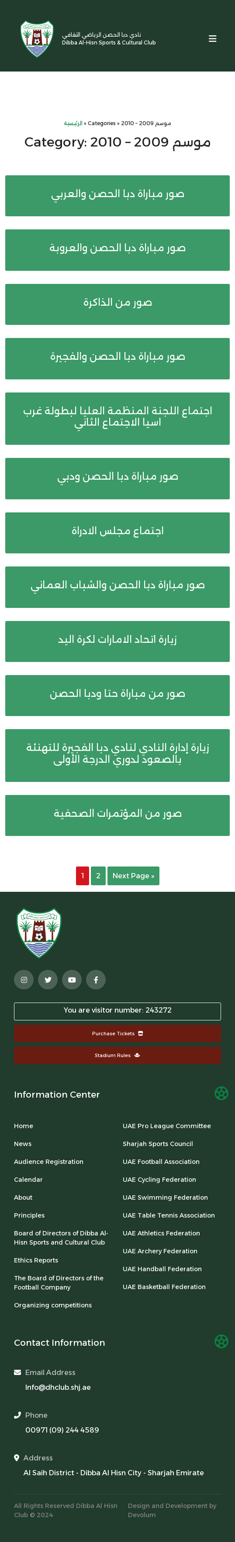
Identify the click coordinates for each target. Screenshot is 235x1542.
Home (23, 1126)
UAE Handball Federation (162, 1269)
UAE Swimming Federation (165, 1197)
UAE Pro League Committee (167, 1126)
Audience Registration (48, 1162)
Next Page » (133, 876)
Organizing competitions (53, 1305)
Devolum (142, 1515)
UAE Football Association (161, 1162)
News (22, 1144)
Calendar (28, 1180)
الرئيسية (73, 123)
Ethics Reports (36, 1260)
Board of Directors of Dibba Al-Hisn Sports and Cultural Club (61, 1237)
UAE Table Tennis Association (169, 1215)
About (23, 1197)
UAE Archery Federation (160, 1251)
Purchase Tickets (117, 1033)
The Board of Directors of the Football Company (59, 1282)
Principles (29, 1215)
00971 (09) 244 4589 (62, 1430)
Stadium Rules (117, 1055)
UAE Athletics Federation (161, 1233)
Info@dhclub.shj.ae (58, 1387)
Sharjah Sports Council (158, 1144)
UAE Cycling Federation (159, 1180)
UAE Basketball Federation (164, 1287)
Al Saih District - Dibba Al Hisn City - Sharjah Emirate (114, 1473)
